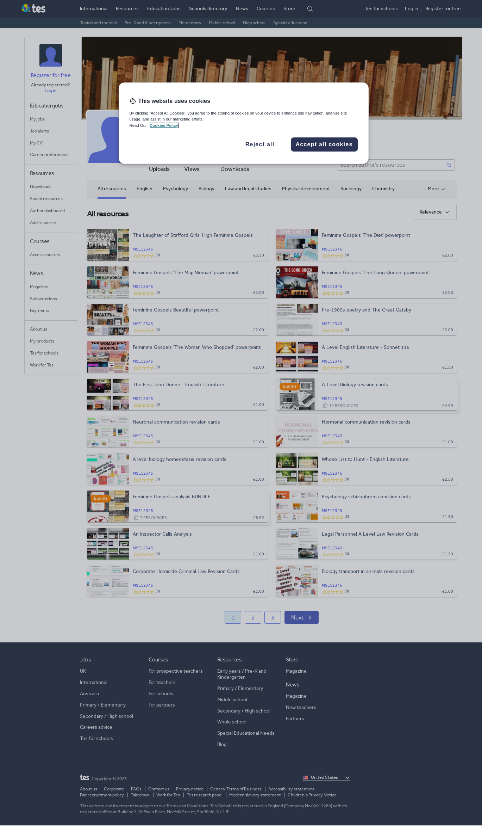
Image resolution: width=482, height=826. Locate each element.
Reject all (260, 144)
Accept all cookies (323, 144)
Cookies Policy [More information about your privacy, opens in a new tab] (164, 125)
